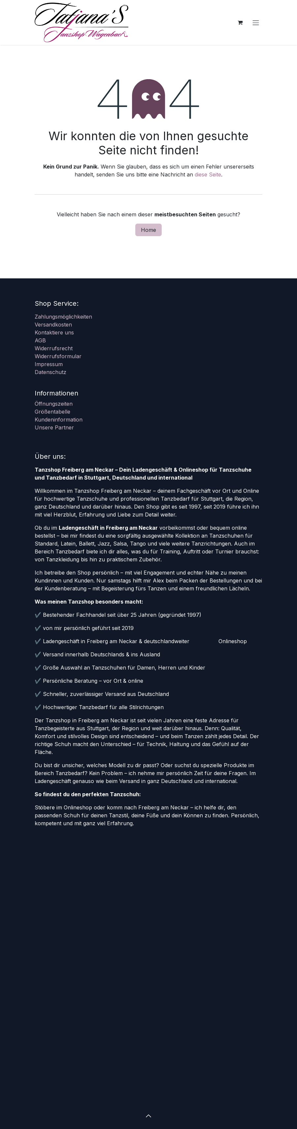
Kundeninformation (58, 419)
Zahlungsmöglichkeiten (63, 316)
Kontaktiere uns (54, 332)
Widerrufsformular (58, 356)
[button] (148, 1116)
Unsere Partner (54, 427)
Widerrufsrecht (54, 348)
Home (148, 230)
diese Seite (208, 174)
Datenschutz (50, 372)
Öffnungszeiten (54, 403)
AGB (40, 340)
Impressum (49, 364)
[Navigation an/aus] (255, 22)
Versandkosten (53, 324)
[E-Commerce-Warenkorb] (240, 22)
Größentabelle (52, 411)
